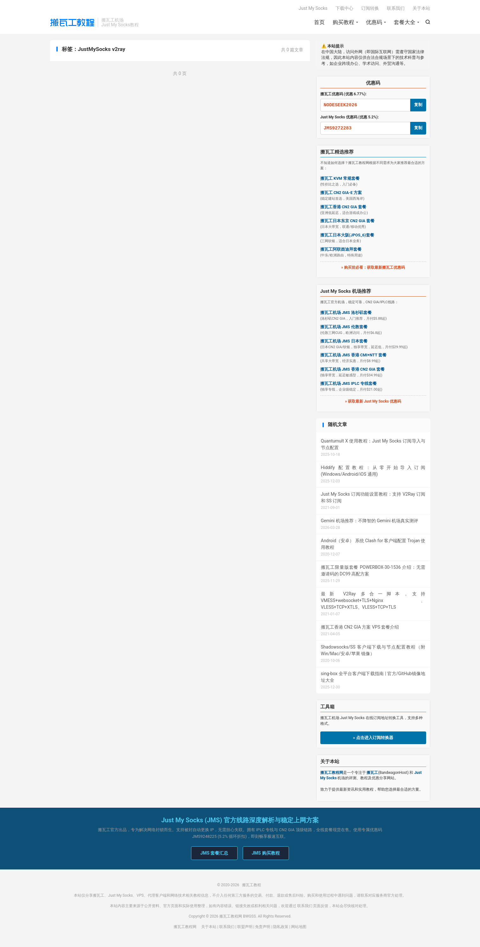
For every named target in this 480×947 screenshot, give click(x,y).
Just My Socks (313, 8)
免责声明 (262, 927)
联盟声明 (245, 927)
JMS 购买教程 (266, 853)
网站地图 (298, 927)
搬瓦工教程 (72, 22)
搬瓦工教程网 (185, 927)
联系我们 (396, 8)
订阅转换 (370, 8)
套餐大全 (404, 22)
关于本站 (421, 8)
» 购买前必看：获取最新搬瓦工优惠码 (373, 267)
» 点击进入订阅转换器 (373, 737)
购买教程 (343, 22)
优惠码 (374, 22)
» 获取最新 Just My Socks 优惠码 (373, 401)
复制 (418, 104)
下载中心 (344, 8)
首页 (319, 22)
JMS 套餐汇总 (214, 853)
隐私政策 (280, 927)
